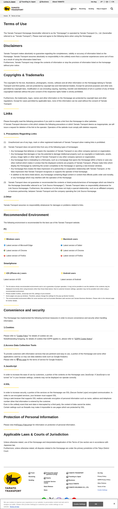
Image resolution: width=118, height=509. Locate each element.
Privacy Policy (22, 425)
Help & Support (104, 8)
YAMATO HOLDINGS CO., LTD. (77, 487)
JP (101, 2)
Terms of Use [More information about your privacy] (14, 508)
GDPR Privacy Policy (104, 479)
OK (96, 505)
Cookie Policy (22, 336)
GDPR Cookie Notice (83, 339)
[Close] (114, 505)
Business (44, 2)
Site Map (94, 2)
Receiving (85, 8)
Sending (93, 8)
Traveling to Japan (28, 2)
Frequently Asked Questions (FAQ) (51, 473)
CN (113, 2)
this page (22, 360)
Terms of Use (102, 486)
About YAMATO (58, 2)
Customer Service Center (50, 482)
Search (113, 8)
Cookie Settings (102, 490)
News (45, 490)
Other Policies (102, 483)
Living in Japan (9, 2)
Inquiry (47, 478)
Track (76, 8)
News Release (48, 486)
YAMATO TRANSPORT (75, 473)
